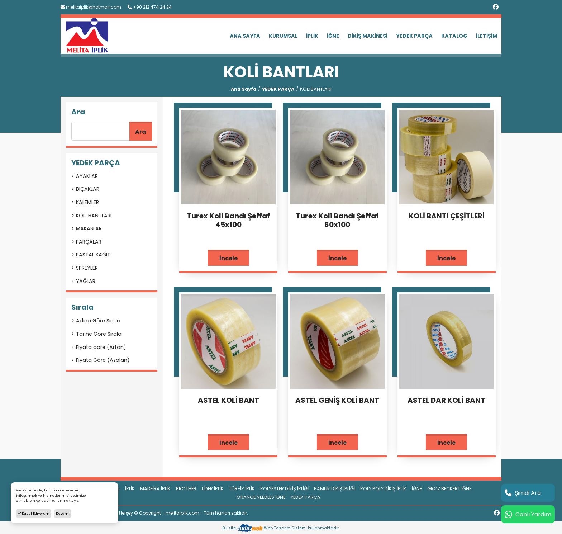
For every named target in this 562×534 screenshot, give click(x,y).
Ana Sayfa (243, 89)
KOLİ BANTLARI (93, 215)
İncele (228, 258)
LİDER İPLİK (213, 489)
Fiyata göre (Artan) (101, 347)
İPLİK (312, 35)
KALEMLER (87, 202)
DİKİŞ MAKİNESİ (367, 35)
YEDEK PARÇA (414, 35)
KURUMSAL (283, 35)
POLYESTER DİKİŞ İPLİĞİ (284, 489)
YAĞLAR (85, 281)
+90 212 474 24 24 (150, 7)
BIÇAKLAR (87, 189)
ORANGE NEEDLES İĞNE (261, 497)
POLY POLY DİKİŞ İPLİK (383, 489)
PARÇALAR (88, 241)
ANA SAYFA (245, 35)
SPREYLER (87, 267)
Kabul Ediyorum (33, 513)
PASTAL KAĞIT (93, 254)
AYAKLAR (87, 176)
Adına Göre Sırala (98, 320)
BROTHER (186, 489)
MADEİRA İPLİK (155, 489)
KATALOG (454, 35)
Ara (140, 132)
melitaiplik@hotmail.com (91, 7)
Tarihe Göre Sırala (99, 333)
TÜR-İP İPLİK (242, 489)
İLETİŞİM (486, 35)
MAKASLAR (89, 228)
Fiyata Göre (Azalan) (103, 360)
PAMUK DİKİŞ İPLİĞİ (334, 489)
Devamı (63, 513)
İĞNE (333, 35)
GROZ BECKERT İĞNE (449, 489)
